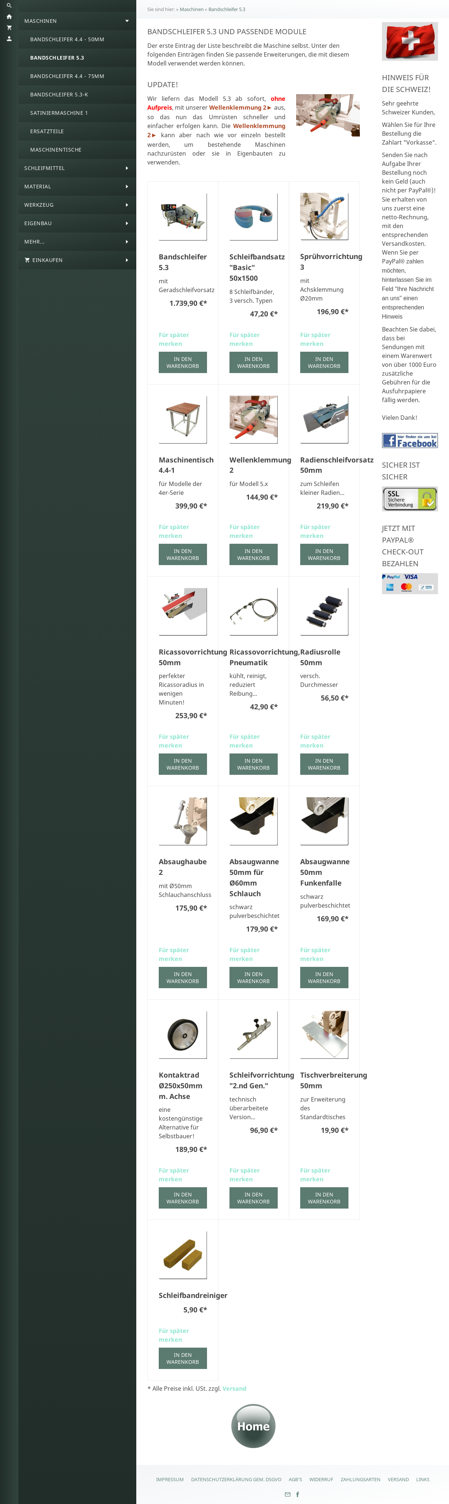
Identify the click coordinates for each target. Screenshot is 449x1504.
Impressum (170, 1479)
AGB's (295, 1479)
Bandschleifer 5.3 (226, 9)
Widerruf (321, 1479)
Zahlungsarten (360, 1479)
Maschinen (192, 9)
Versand (234, 1388)
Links (422, 1479)
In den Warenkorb (182, 362)
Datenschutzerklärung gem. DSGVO (236, 1479)
